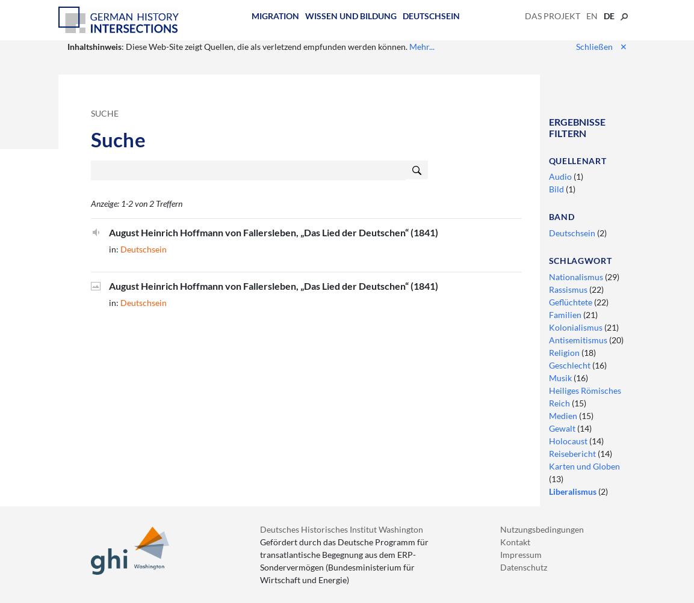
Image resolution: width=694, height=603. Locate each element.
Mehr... (422, 46)
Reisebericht (573, 453)
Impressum (521, 554)
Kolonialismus (576, 327)
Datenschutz (523, 567)
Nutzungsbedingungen (542, 529)
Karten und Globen (584, 466)
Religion (565, 352)
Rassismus (569, 289)
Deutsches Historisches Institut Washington (341, 529)
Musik (561, 378)
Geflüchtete (571, 302)
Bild (557, 189)
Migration (275, 16)
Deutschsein (431, 16)
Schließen (601, 46)
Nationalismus (577, 277)
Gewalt (563, 428)
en (592, 16)
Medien (564, 416)
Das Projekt (552, 16)
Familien (566, 315)
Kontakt (515, 542)
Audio (561, 176)
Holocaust (569, 441)
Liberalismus (573, 491)
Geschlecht (570, 365)
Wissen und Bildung (351, 16)
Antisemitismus (579, 340)
